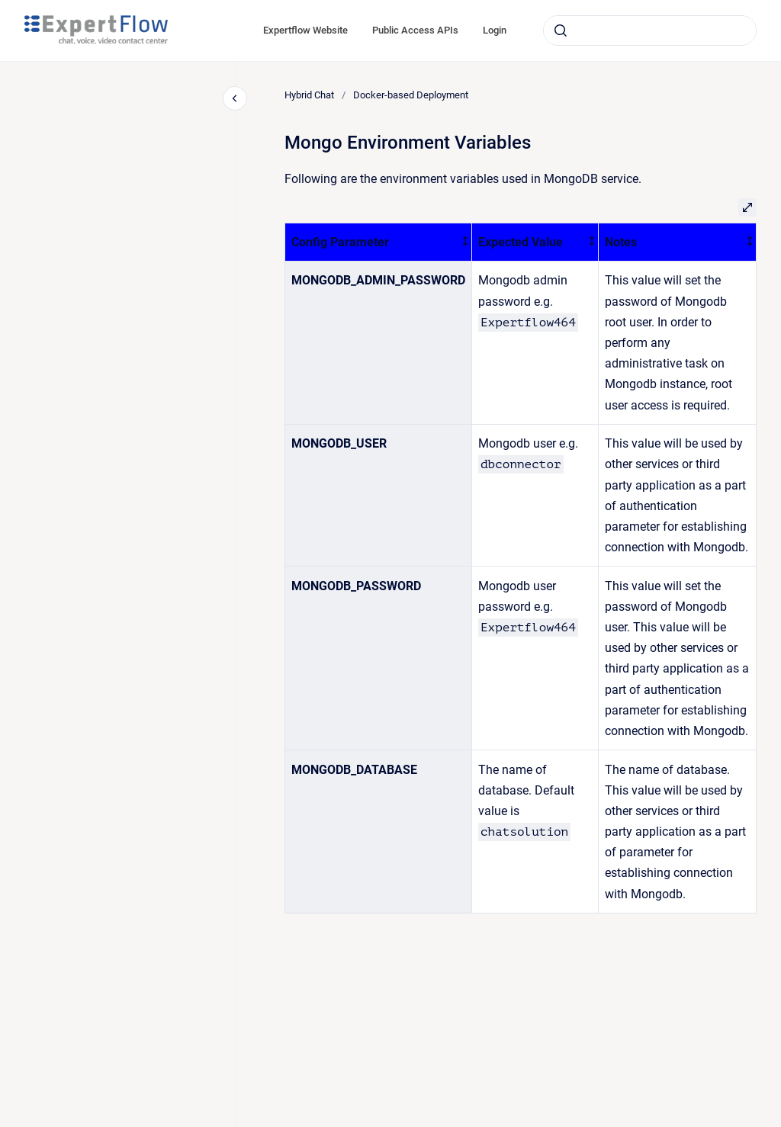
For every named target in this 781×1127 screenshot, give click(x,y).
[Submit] (560, 30)
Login (494, 30)
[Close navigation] (235, 98)
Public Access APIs (415, 30)
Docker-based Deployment (410, 95)
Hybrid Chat (309, 95)
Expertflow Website (305, 30)
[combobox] (650, 30)
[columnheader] (378, 242)
